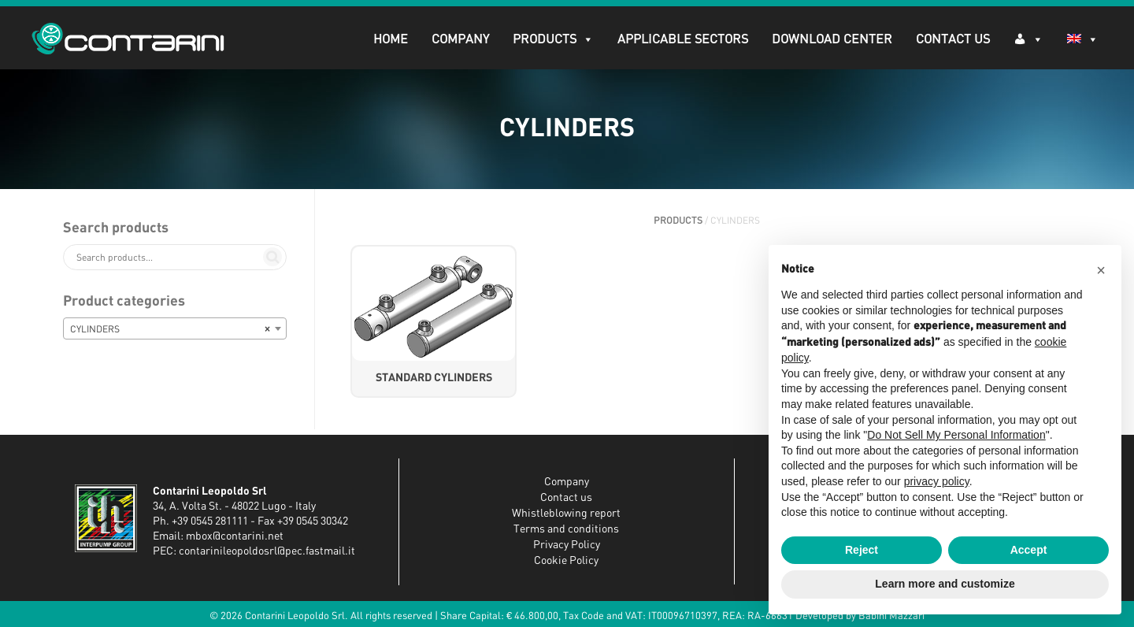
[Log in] (1028, 38)
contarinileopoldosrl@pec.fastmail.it (267, 551)
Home (390, 39)
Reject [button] (861, 550)
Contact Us (953, 39)
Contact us (566, 497)
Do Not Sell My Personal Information (956, 435)
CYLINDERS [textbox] (170, 329)
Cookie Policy (566, 560)
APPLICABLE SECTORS (682, 39)
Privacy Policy (566, 545)
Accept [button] (1028, 550)
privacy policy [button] (936, 481)
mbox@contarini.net (235, 536)
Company (460, 39)
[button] (1101, 270)
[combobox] (175, 328)
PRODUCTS (553, 39)
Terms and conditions (566, 529)
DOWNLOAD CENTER (832, 39)
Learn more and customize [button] (944, 583)
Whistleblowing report (566, 513)
